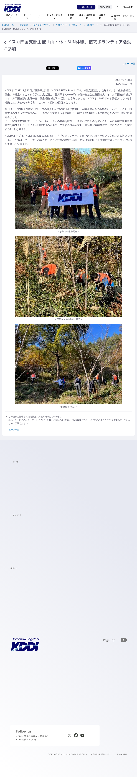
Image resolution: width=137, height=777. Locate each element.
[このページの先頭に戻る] (115, 640)
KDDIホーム (8, 25)
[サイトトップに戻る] (12, 8)
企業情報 (23, 25)
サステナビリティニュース (69, 25)
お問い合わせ (86, 7)
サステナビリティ (41, 25)
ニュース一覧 (128, 63)
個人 (126, 15)
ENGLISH (105, 7)
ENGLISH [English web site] (122, 754)
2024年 (90, 25)
